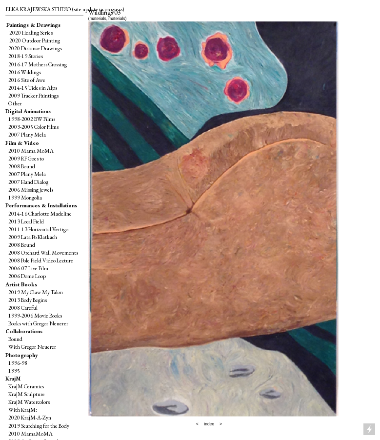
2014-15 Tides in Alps (32, 87)
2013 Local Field (26, 221)
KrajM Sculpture (26, 394)
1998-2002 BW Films (31, 118)
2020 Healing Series (31, 32)
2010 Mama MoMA (31, 150)
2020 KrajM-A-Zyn (29, 417)
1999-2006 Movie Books (35, 315)
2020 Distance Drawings (35, 48)
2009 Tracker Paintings (32, 95)
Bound (15, 338)
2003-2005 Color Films (33, 126)
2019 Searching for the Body (38, 425)
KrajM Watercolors (28, 401)
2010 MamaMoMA (30, 433)
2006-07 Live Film (28, 268)
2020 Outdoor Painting (33, 40)
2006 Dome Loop (27, 276)
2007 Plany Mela (27, 134)
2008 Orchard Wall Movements (43, 252)
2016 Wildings (24, 72)
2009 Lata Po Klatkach (32, 236)
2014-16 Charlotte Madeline (40, 213)
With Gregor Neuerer (32, 346)
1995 (14, 370)
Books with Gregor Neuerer (38, 323)
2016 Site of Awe (26, 79)
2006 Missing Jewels (30, 189)
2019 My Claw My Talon (35, 292)
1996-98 (17, 362)
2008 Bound (21, 166)
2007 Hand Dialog (28, 181)
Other (15, 103)
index (209, 423)
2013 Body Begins (27, 299)
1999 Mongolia (25, 197)
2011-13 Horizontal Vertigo (38, 229)
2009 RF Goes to (26, 158)
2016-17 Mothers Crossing (37, 64)
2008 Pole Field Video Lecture (40, 260)
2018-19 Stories (25, 56)
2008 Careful (23, 307)
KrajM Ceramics (26, 386)
